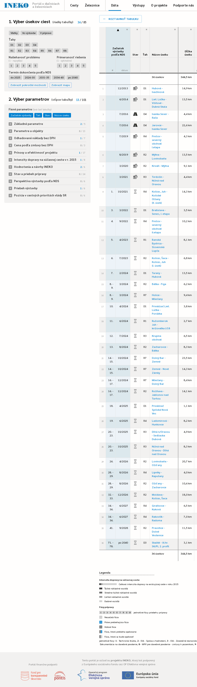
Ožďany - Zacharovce (159, 485)
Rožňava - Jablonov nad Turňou (160, 394)
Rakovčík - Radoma (158, 518)
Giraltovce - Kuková (159, 507)
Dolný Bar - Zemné (158, 359)
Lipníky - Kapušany (158, 474)
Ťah (38, 115)
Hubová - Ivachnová (158, 90)
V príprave (45, 33)
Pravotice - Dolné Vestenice (158, 531)
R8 (64, 50)
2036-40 (59, 77)
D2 (19, 44)
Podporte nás (183, 5)
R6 (49, 50)
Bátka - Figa (159, 284)
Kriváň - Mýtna (160, 165)
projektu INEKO (121, 660)
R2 (19, 50)
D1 (12, 44)
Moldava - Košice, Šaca (159, 496)
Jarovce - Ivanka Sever (159, 126)
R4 (34, 50)
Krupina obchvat (157, 337)
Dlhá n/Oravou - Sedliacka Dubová (161, 435)
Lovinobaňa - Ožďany (160, 463)
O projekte (159, 5)
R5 (42, 50)
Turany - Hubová (157, 274)
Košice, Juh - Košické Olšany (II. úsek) (159, 197)
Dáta (114, 5)
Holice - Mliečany (157, 296)
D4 (34, 44)
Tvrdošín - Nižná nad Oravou (158, 180)
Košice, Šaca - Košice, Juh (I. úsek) (160, 261)
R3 (27, 50)
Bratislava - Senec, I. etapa (161, 211)
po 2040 (73, 77)
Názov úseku (61, 115)
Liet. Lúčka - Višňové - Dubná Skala (159, 102)
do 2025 (15, 77)
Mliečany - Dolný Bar (158, 381)
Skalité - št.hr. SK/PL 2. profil (160, 544)
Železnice (92, 5)
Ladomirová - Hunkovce (160, 422)
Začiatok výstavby (21, 115)
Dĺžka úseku (188, 52)
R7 (57, 50)
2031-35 (44, 77)
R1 (12, 50)
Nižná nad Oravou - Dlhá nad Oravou (160, 450)
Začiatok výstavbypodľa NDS (118, 51)
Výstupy (139, 5)
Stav (47, 115)
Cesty (74, 5)
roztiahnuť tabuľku (120, 18)
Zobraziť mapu (60, 85)
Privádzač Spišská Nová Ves (160, 409)
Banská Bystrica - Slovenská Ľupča (158, 245)
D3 (27, 44)
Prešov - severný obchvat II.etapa (157, 226)
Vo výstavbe (29, 33)
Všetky (14, 33)
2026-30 (30, 77)
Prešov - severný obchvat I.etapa (157, 141)
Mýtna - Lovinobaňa (159, 156)
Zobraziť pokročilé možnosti (28, 85)
